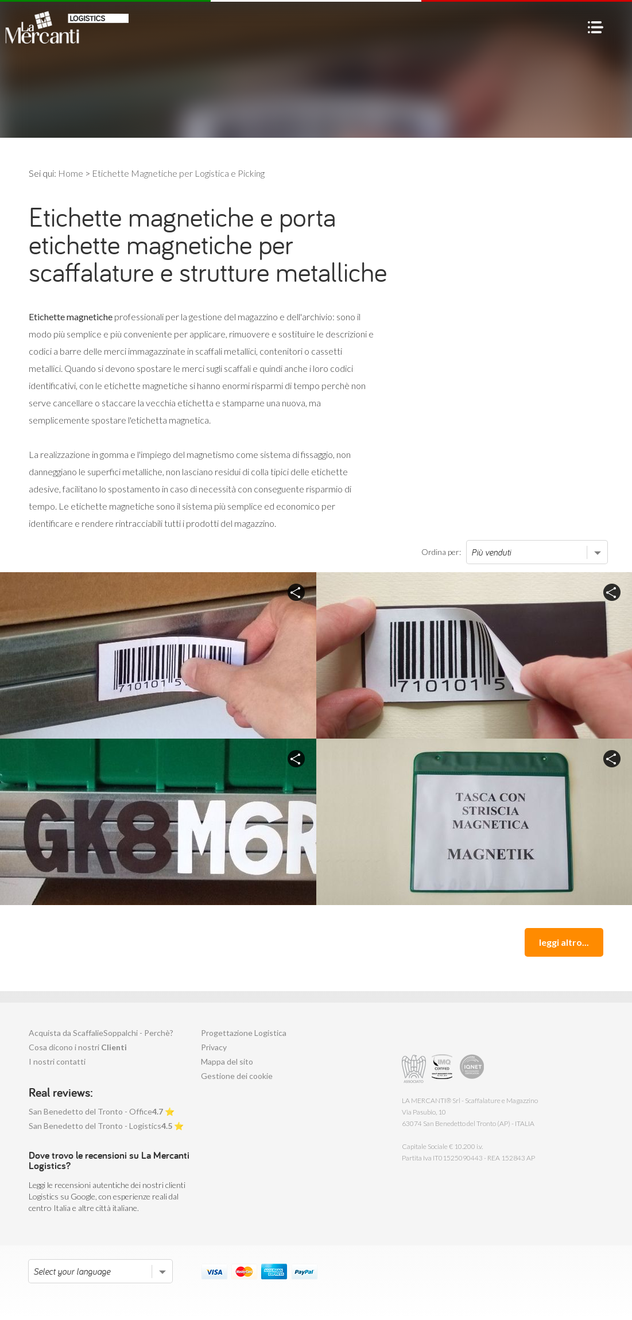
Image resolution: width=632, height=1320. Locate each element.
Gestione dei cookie (237, 1076)
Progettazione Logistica (243, 1033)
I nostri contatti (57, 1061)
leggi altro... (564, 942)
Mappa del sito (227, 1061)
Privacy (214, 1047)
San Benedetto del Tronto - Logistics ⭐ (106, 1126)
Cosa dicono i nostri (78, 1047)
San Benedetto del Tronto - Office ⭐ (102, 1111)
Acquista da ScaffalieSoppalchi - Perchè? (101, 1033)
